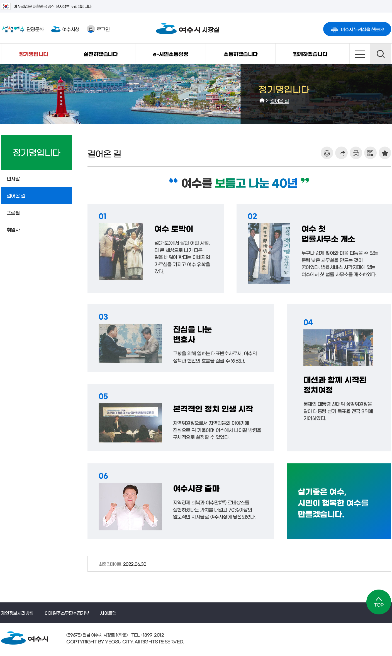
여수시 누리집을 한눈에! (357, 27)
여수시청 (65, 29)
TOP (378, 602)
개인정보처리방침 (17, 612)
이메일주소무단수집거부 (67, 612)
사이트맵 (359, 54)
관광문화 (22, 29)
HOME (262, 100)
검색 (380, 54)
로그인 (98, 29)
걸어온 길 (279, 100)
